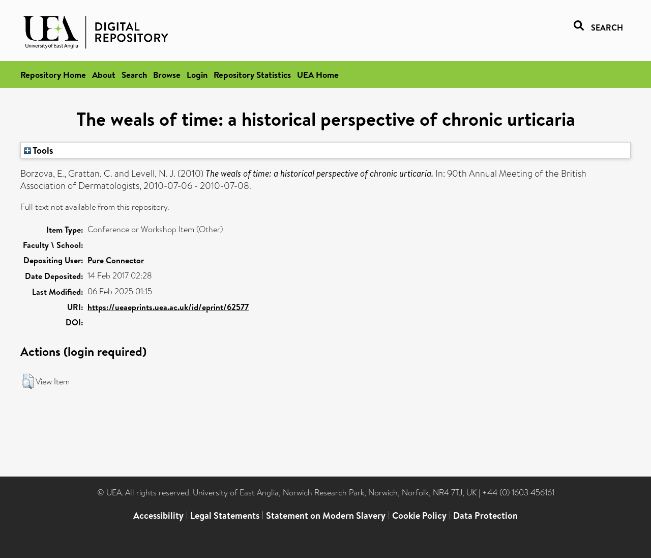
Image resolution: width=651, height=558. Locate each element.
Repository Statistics (252, 74)
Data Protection (485, 515)
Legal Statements (224, 515)
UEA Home (318, 74)
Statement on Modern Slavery (326, 515)
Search (134, 74)
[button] (28, 381)
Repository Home (53, 74)
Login (197, 74)
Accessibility (158, 515)
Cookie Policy (419, 515)
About (103, 74)
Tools (38, 150)
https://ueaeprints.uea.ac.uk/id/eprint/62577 (168, 307)
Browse (167, 74)
